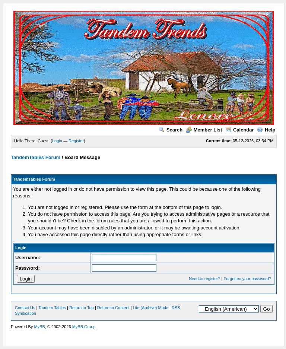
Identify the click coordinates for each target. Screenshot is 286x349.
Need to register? (204, 278)
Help (266, 130)
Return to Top (81, 307)
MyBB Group (84, 326)
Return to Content (113, 307)
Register (76, 141)
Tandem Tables (52, 307)
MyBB (39, 326)
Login (57, 141)
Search (170, 130)
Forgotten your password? (247, 278)
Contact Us (25, 307)
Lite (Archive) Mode (150, 307)
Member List (204, 130)
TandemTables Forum (35, 157)
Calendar (239, 130)
